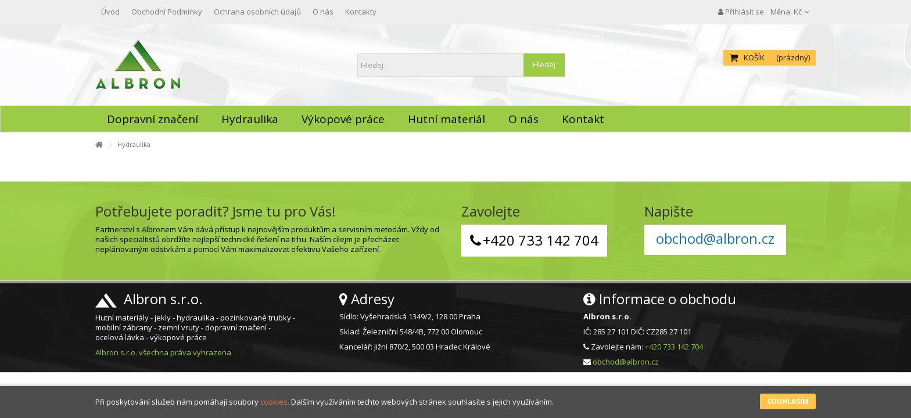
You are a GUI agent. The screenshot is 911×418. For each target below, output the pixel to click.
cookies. (274, 402)
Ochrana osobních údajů (257, 11)
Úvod (110, 11)
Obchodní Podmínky (166, 11)
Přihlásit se (741, 11)
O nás (323, 11)
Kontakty (360, 11)
